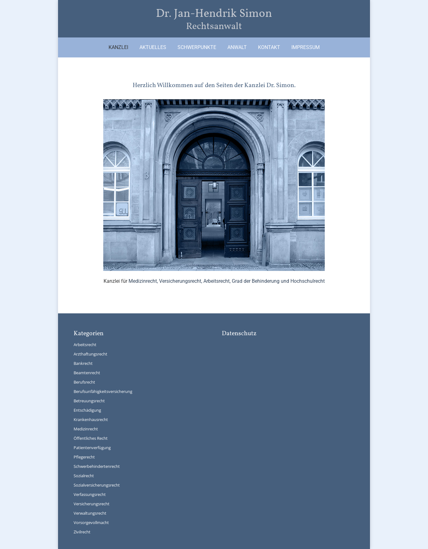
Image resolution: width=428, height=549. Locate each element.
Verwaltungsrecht (90, 513)
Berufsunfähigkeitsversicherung (103, 391)
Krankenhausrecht (91, 419)
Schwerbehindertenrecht (97, 466)
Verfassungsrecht (90, 494)
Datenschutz (239, 333)
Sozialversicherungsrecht (97, 485)
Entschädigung (87, 410)
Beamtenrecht (87, 372)
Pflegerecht (84, 457)
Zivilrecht (82, 532)
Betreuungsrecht (89, 401)
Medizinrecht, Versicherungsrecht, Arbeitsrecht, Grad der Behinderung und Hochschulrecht (227, 281)
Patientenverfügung (92, 447)
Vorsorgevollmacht (91, 522)
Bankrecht (83, 363)
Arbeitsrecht (85, 344)
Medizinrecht (86, 429)
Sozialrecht (84, 475)
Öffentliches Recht (91, 438)
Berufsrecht (84, 382)
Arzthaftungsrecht (90, 354)
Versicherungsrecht (91, 504)
